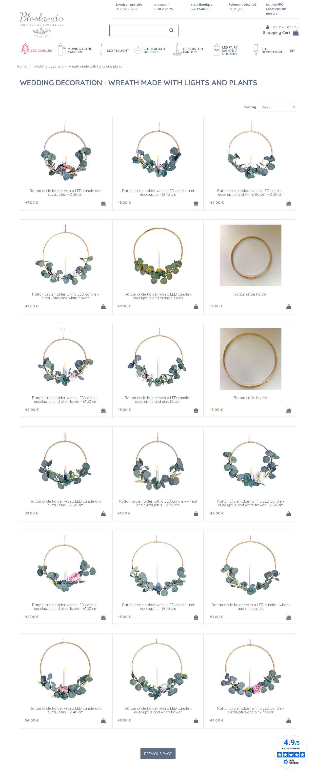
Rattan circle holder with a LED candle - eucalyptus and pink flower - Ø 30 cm (65, 399)
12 (216, 306)
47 (31, 202)
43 (124, 202)
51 (216, 616)
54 (32, 720)
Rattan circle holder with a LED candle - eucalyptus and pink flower (158, 399)
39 (31, 513)
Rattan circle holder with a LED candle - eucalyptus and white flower (65, 296)
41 (124, 513)
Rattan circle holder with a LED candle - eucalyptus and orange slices (158, 296)
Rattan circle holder (250, 294)
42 (217, 202)
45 (124, 616)
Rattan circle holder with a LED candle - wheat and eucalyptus (251, 606)
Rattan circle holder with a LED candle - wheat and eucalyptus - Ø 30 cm (158, 503)
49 (31, 306)
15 (216, 409)
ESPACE (277, 9)
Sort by (250, 107)
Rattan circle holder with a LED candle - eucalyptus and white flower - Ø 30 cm (250, 192)
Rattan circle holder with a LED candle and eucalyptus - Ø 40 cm (158, 192)
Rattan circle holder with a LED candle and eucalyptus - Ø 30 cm (65, 192)
